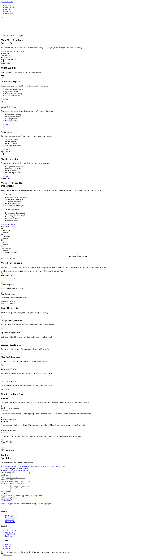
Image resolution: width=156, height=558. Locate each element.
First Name (5, 473)
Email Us (8, 537)
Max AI (8, 9)
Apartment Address (7, 484)
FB (2, 509)
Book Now (9, 13)
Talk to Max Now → (8, 301)
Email (3, 477)
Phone (3, 479)
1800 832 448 (10, 535)
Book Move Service (8, 224)
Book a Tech (9, 533)
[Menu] (2, 17)
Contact (8, 550)
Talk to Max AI (21, 51)
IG (4, 509)
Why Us (8, 11)
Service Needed (7, 482)
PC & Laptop (9, 517)
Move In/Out (9, 7)
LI (6, 509)
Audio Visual (9, 521)
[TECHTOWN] (7, 2)
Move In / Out (10, 523)
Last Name (4, 475)
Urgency (4, 495)
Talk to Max (6, 556)
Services (8, 5)
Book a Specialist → (8, 51)
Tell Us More (5, 493)
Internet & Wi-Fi (11, 519)
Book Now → (6, 99)
